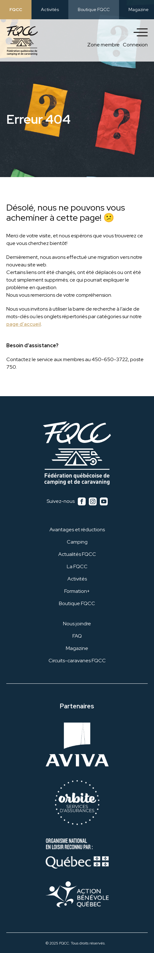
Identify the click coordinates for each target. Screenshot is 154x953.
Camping (77, 542)
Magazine (138, 9)
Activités (50, 9)
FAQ (77, 636)
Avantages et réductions (77, 529)
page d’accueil (23, 324)
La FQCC (77, 566)
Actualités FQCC (77, 554)
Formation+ (77, 591)
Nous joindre (77, 623)
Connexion (135, 44)
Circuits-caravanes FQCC (77, 660)
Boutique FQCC (94, 9)
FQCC (15, 9)
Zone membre (103, 44)
